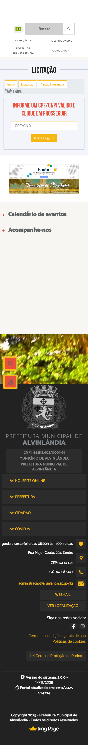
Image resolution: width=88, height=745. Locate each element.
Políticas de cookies (69, 641)
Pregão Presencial (52, 84)
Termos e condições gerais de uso (57, 635)
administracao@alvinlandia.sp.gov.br (45, 583)
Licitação (27, 84)
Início (11, 84)
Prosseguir (44, 138)
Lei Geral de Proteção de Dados (56, 656)
